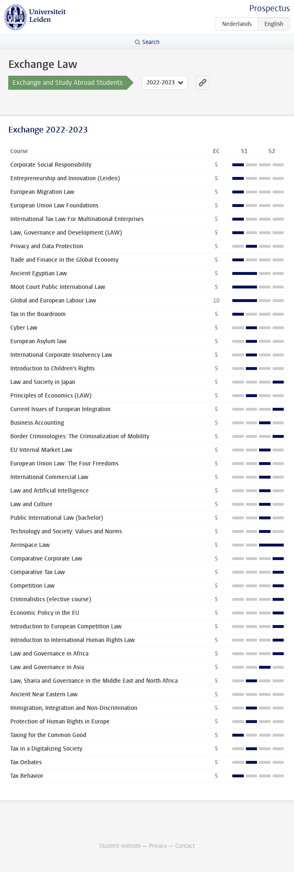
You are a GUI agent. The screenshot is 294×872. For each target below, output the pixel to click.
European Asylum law (38, 341)
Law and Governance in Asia (47, 667)
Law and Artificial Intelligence (49, 491)
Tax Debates (26, 762)
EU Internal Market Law (41, 450)
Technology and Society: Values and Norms (66, 531)
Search (151, 42)
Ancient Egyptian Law (38, 273)
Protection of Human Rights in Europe (60, 722)
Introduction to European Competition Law (66, 626)
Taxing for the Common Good (48, 735)
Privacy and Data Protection (46, 246)
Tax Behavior (26, 776)
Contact (185, 846)
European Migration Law (42, 192)
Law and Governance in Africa (49, 654)
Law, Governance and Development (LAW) (66, 233)
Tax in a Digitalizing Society (46, 749)
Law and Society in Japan (42, 382)
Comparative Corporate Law (46, 559)
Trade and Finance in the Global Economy (64, 260)
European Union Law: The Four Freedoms (64, 463)
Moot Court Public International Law (57, 287)
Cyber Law (23, 328)
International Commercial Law (49, 477)
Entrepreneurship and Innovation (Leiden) (65, 178)
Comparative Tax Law (37, 572)
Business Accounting (37, 423)
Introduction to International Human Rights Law (72, 640)
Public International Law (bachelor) (56, 518)
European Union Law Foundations (54, 205)
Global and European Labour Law (53, 301)
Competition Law (32, 586)
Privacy (158, 846)
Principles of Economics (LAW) (51, 396)
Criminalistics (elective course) (50, 599)
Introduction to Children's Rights (52, 368)
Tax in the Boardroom (38, 314)
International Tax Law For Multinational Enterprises (77, 219)
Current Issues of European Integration (60, 409)
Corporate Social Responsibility (50, 165)
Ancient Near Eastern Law (44, 694)
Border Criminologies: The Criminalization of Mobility (79, 436)
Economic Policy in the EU (44, 613)
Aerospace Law (30, 545)
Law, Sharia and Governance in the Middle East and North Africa (94, 681)
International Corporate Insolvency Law (61, 355)
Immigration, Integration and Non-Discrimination (73, 708)
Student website (120, 846)
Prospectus (269, 8)
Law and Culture (31, 504)
